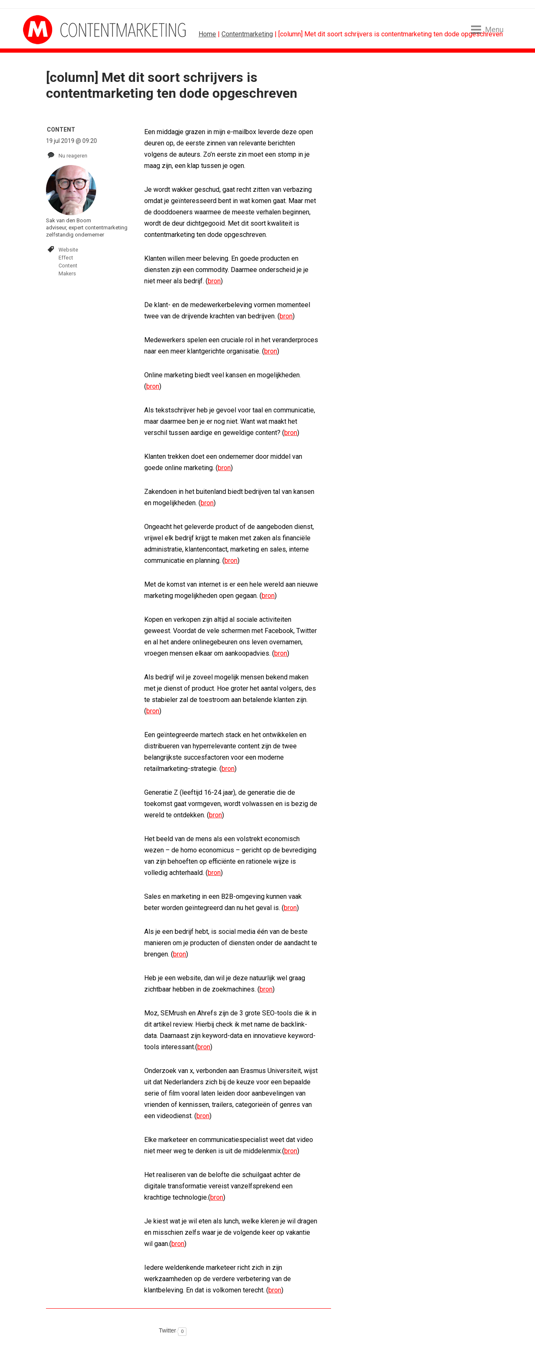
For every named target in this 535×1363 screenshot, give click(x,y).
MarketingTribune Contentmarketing (54, 29)
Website (68, 250)
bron (214, 281)
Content (68, 265)
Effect (66, 257)
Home (207, 34)
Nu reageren (73, 156)
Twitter (167, 1330)
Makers (67, 273)
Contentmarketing (247, 34)
